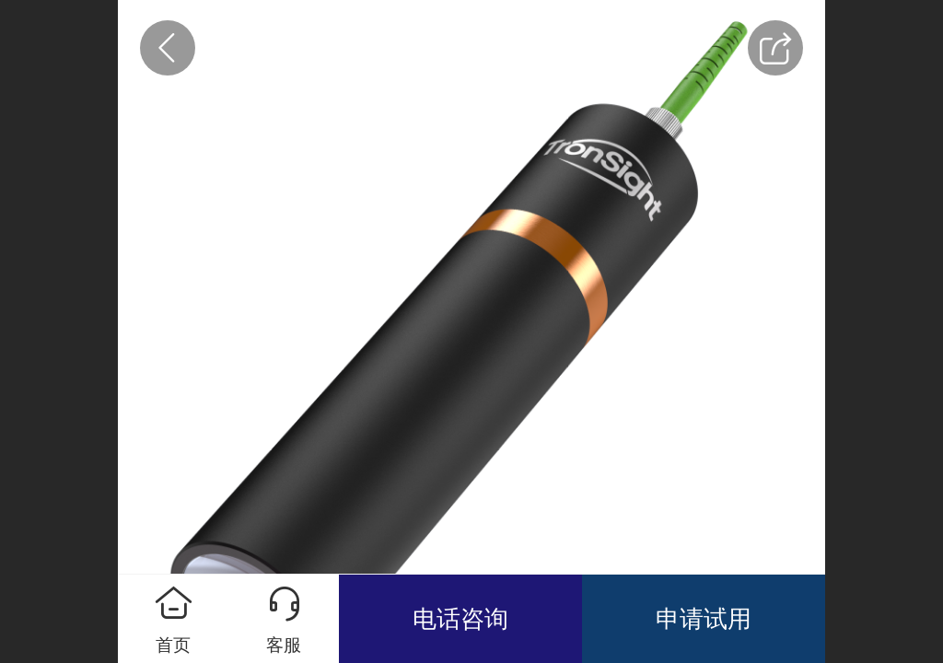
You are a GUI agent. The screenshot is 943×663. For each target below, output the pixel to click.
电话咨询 (460, 619)
